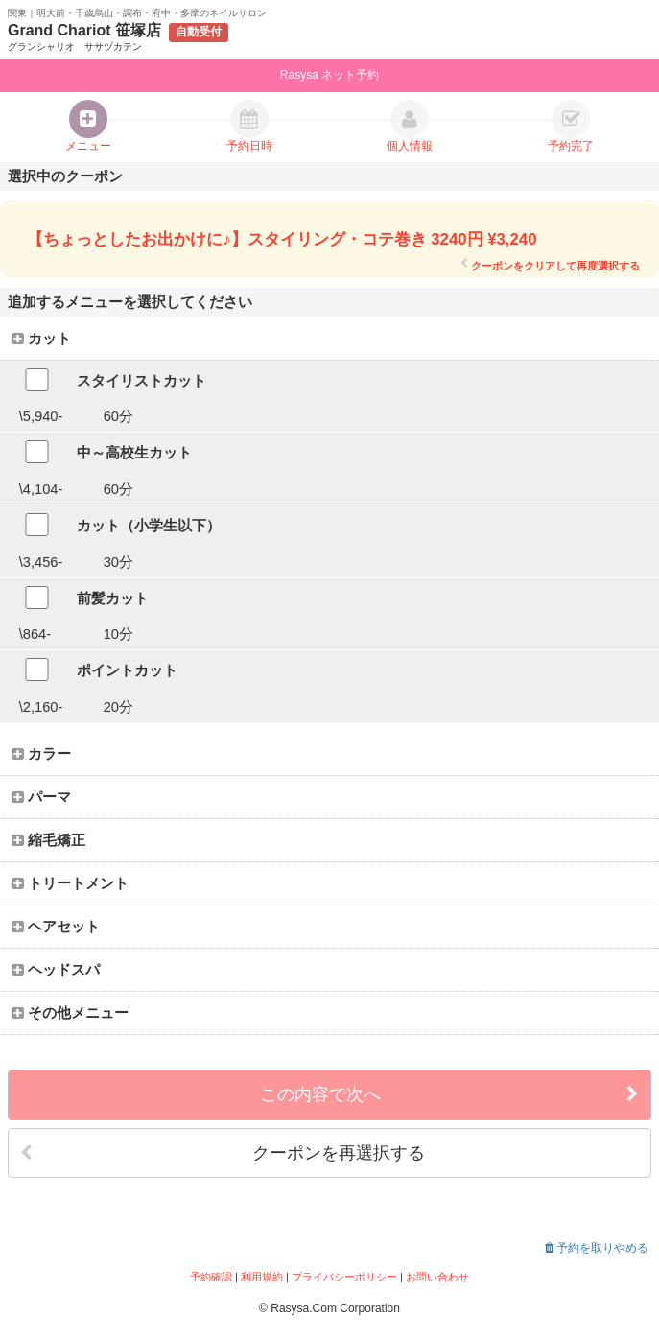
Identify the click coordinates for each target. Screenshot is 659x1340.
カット (41, 338)
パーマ (41, 797)
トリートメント (70, 883)
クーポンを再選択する (222, 1153)
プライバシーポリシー (344, 1276)
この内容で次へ (449, 1095)
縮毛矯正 (48, 840)
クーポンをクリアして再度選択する (550, 265)
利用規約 (262, 1276)
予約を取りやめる (596, 1248)
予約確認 (211, 1276)
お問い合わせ (437, 1276)
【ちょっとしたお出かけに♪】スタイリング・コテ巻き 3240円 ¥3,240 (281, 239)
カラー (41, 754)
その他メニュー (70, 1013)
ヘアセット (56, 926)
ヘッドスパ (56, 970)
